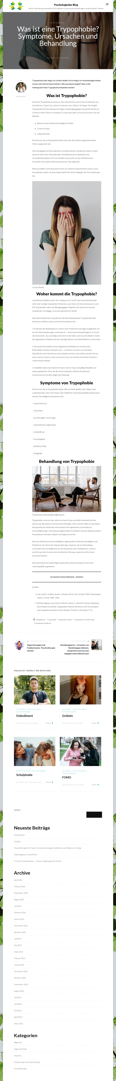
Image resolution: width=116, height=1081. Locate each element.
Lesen (49, 723)
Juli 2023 (17, 939)
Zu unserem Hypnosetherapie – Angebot (66, 577)
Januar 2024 (19, 919)
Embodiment (24, 716)
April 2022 (18, 1017)
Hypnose (17, 1055)
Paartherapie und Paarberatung (27, 1062)
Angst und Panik (57, 23)
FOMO (66, 777)
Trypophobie (51, 620)
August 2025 (19, 899)
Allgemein (20, 709)
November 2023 (21, 926)
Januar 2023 (19, 965)
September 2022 (21, 984)
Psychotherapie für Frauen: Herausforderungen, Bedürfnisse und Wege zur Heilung (47, 848)
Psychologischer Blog (66, 4)
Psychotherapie (23, 712)
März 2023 (18, 952)
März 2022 (18, 1023)
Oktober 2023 (20, 932)
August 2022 (19, 991)
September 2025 (21, 893)
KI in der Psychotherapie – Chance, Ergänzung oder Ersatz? (38, 861)
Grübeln (67, 716)
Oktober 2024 (20, 912)
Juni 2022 (18, 1004)
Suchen (17, 810)
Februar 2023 (19, 958)
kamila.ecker (21, 89)
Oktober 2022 (20, 978)
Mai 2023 (18, 945)
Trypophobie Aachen (65, 620)
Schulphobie (24, 775)
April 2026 (18, 880)
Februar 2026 (19, 886)
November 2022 (21, 971)
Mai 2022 (18, 1010)
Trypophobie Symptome (42, 623)
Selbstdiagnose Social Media (25, 854)
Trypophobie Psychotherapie (84, 620)
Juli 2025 (17, 906)
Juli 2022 (17, 997)
